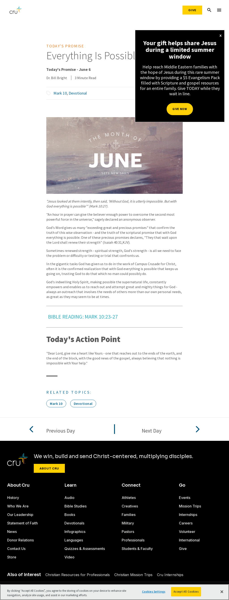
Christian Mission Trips (133, 575)
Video (69, 557)
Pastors (128, 531)
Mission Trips (190, 506)
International (189, 540)
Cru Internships (170, 575)
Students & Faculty (137, 548)
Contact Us (16, 548)
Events (184, 497)
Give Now (179, 109)
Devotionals (74, 523)
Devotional (78, 93)
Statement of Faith (22, 523)
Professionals (133, 540)
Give (192, 10)
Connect (131, 485)
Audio (69, 497)
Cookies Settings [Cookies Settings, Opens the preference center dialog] (153, 592)
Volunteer (187, 531)
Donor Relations (20, 540)
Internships (188, 514)
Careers (186, 523)
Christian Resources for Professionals (77, 575)
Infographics (74, 531)
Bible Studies (75, 506)
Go (182, 485)
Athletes (129, 497)
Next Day (151, 431)
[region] (114, 592)
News (12, 531)
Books (69, 514)
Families (129, 514)
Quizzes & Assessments (84, 548)
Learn (70, 485)
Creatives (130, 506)
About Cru (49, 468)
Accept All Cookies (186, 592)
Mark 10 (60, 93)
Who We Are (18, 506)
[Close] (222, 592)
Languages (73, 540)
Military (128, 523)
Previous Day (60, 431)
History (13, 497)
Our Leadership (20, 514)
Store (11, 557)
